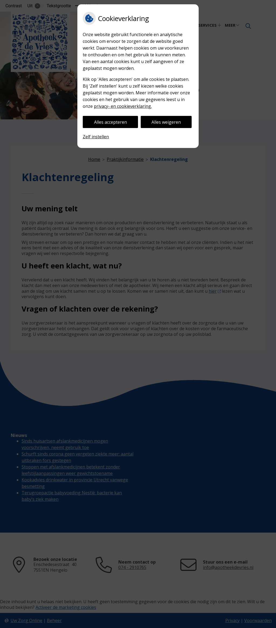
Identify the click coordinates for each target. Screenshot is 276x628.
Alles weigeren (166, 122)
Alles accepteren (110, 122)
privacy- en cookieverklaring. (123, 106)
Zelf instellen (96, 137)
